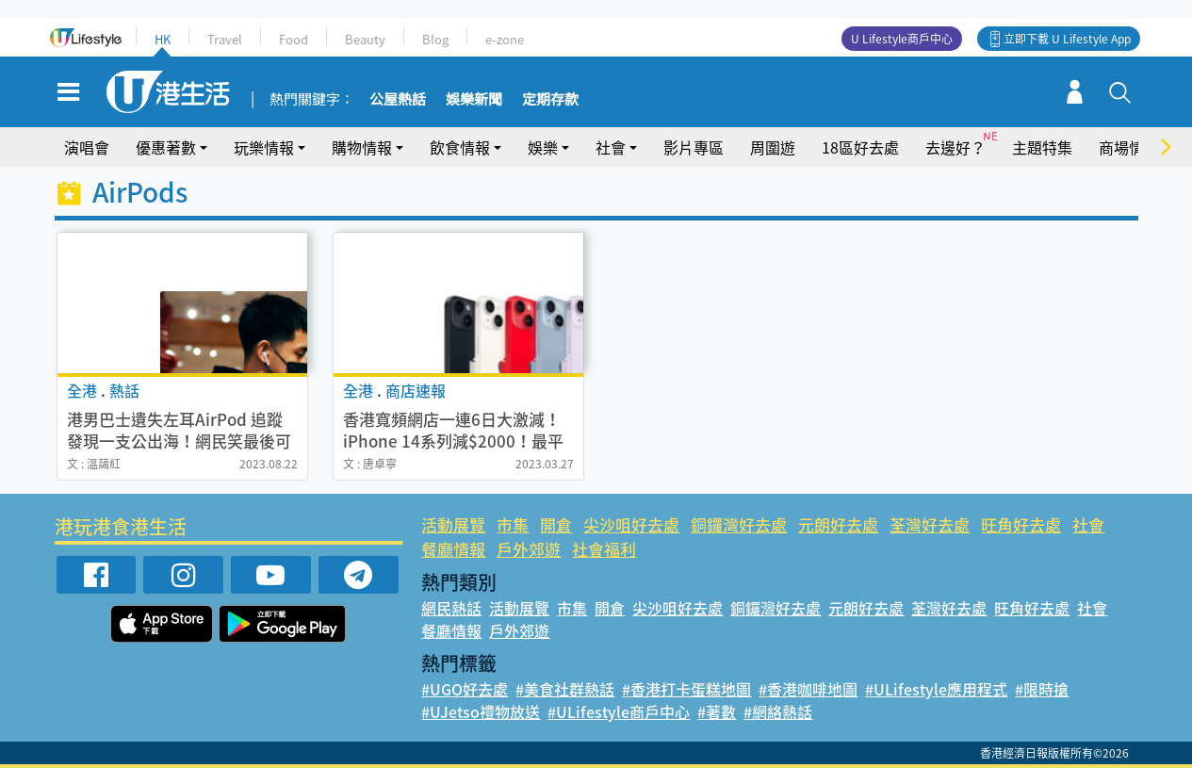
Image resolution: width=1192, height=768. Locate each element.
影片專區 (693, 147)
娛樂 (543, 147)
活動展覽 (453, 524)
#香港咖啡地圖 (808, 689)
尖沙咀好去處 (631, 524)
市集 (513, 524)
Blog (435, 39)
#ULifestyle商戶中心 (618, 711)
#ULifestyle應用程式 (936, 689)
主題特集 (1042, 147)
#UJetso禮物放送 (480, 711)
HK (163, 39)
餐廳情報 (453, 549)
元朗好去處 (838, 524)
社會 (611, 147)
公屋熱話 (397, 99)
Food (293, 39)
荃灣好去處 (930, 524)
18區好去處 (860, 147)
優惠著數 (166, 147)
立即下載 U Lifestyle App (1067, 38)
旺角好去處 (1021, 524)
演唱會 (86, 147)
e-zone (504, 39)
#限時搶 (1042, 689)
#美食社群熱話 (564, 689)
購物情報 (362, 147)
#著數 (716, 711)
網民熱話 (451, 607)
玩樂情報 (264, 147)
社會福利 (604, 549)
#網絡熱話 (777, 711)
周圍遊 (772, 147)
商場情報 (1129, 147)
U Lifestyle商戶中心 (902, 38)
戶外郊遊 (529, 549)
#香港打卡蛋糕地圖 (686, 689)
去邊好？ (955, 147)
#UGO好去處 (464, 689)
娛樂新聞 (474, 99)
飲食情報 (460, 147)
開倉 (556, 524)
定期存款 (550, 99)
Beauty (365, 39)
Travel (224, 39)
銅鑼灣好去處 (739, 524)
